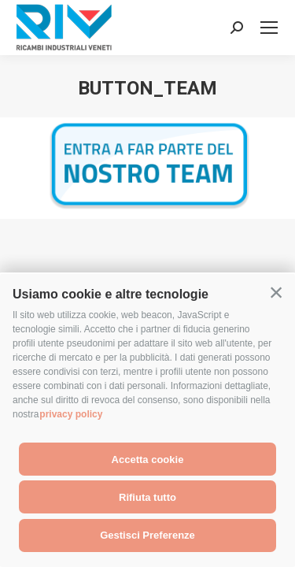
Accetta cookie (148, 459)
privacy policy (70, 414)
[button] (276, 293)
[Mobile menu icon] (269, 27)
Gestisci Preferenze (147, 535)
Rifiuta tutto (147, 497)
